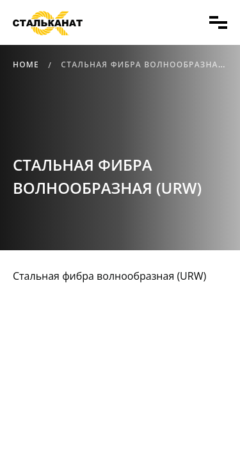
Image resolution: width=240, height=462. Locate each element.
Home (26, 64)
